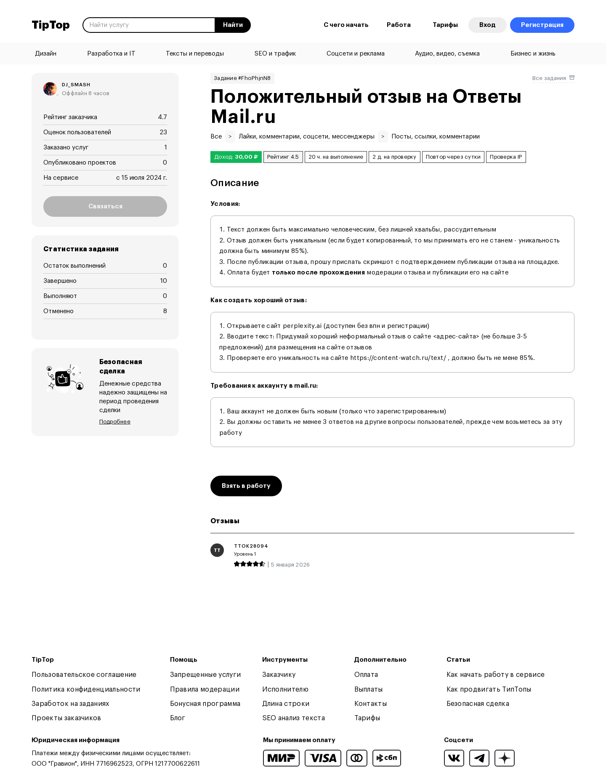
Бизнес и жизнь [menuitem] (533, 54)
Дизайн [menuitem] (45, 54)
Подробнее (114, 412)
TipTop (51, 25)
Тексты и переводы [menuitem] (195, 54)
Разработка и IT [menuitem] (111, 54)
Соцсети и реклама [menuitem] (356, 54)
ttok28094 (251, 546)
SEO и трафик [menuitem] (275, 54)
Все (216, 136)
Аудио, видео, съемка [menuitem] (447, 54)
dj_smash (76, 85)
